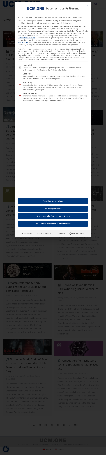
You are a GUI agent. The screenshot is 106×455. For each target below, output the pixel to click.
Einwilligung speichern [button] (53, 201)
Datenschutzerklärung (26, 37)
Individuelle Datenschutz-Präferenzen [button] (53, 223)
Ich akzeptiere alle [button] (53, 208)
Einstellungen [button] (23, 42)
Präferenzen (27, 233)
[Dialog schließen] (88, 5)
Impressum (61, 233)
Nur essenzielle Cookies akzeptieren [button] (53, 216)
